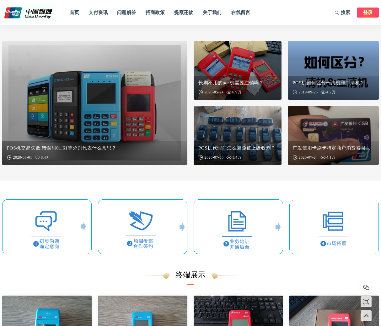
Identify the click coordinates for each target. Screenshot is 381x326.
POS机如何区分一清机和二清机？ (328, 82)
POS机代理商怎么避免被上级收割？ (237, 147)
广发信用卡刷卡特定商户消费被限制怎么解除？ (333, 147)
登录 (368, 12)
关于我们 (212, 12)
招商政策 (155, 12)
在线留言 (240, 12)
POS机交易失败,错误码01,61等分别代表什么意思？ (61, 147)
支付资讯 (98, 12)
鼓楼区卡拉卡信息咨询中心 (29, 12)
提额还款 (183, 12)
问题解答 (126, 12)
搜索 (343, 13)
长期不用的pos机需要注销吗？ (231, 82)
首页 (74, 12)
